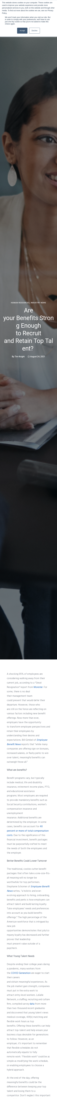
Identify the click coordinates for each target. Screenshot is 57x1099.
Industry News (38, 303)
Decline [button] (34, 31)
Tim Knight (20, 357)
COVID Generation (21, 973)
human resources (20, 303)
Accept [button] (22, 31)
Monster (38, 687)
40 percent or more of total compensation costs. (28, 831)
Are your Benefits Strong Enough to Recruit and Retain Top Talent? (28, 329)
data (32, 1004)
